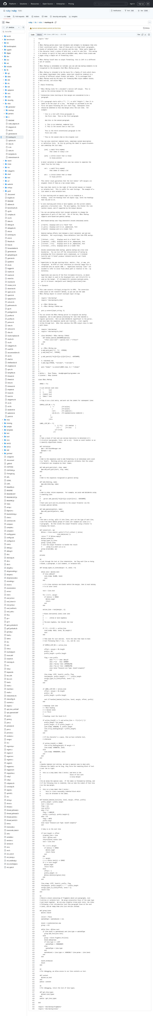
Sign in (132, 4)
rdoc (47, 22)
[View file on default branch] (3, 27)
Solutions (24, 4)
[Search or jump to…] (110, 3)
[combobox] (17, 31)
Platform (13, 4)
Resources (36, 4)
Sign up (141, 4)
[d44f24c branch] (16, 27)
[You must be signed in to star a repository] (143, 10)
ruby (8, 10)
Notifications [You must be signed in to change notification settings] (116, 10)
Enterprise (62, 4)
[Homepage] (5, 4)
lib (42, 22)
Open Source (49, 4)
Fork (129, 11)
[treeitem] (16, 137)
